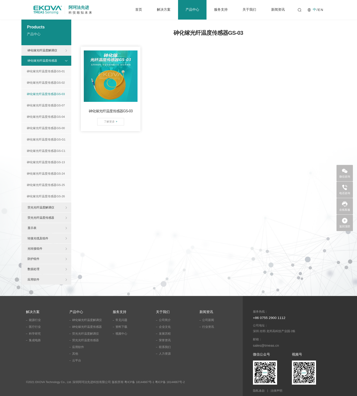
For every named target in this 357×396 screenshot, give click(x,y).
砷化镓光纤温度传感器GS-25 (46, 185)
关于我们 (249, 9)
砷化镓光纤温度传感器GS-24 (46, 173)
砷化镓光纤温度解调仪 (42, 50)
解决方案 (164, 9)
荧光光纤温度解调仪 (41, 207)
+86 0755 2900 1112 (269, 318)
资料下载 (121, 326)
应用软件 (33, 279)
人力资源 (165, 353)
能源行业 (35, 320)
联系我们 (165, 347)
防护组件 (33, 259)
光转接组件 (35, 248)
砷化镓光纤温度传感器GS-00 (46, 128)
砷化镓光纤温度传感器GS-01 (46, 71)
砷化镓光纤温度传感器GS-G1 (46, 139)
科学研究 (35, 333)
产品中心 (192, 9)
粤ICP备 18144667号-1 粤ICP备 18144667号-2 (154, 382)
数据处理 (33, 269)
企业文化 (165, 326)
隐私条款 (259, 390)
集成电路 (35, 340)
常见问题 (121, 320)
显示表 (32, 228)
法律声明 (276, 390)
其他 (75, 353)
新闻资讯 (278, 9)
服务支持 (221, 9)
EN (321, 10)
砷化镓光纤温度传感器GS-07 (46, 105)
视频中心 (121, 333)
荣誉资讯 (165, 340)
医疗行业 (35, 326)
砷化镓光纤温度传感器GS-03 (46, 94)
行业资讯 (208, 326)
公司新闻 (208, 320)
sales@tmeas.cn (266, 345)
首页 (138, 9)
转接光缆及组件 (38, 238)
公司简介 (165, 320)
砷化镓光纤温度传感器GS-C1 (46, 151)
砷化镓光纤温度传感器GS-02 (46, 82)
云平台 (76, 360)
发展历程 (165, 333)
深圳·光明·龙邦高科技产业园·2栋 (274, 331)
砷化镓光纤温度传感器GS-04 (46, 116)
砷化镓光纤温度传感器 (42, 60)
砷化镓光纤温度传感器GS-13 (46, 162)
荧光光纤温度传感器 (41, 217)
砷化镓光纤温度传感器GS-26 (46, 196)
